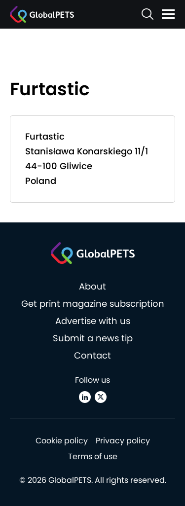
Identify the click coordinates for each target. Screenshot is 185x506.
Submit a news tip (93, 338)
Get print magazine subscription (92, 303)
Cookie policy (62, 440)
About (92, 286)
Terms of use (92, 456)
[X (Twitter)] (101, 397)
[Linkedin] (85, 397)
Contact (92, 355)
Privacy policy (123, 440)
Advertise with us (92, 321)
